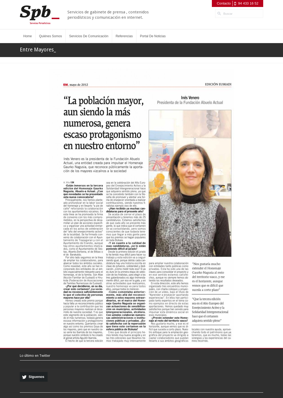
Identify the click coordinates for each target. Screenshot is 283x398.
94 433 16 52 (248, 3)
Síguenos (36, 377)
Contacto (224, 3)
